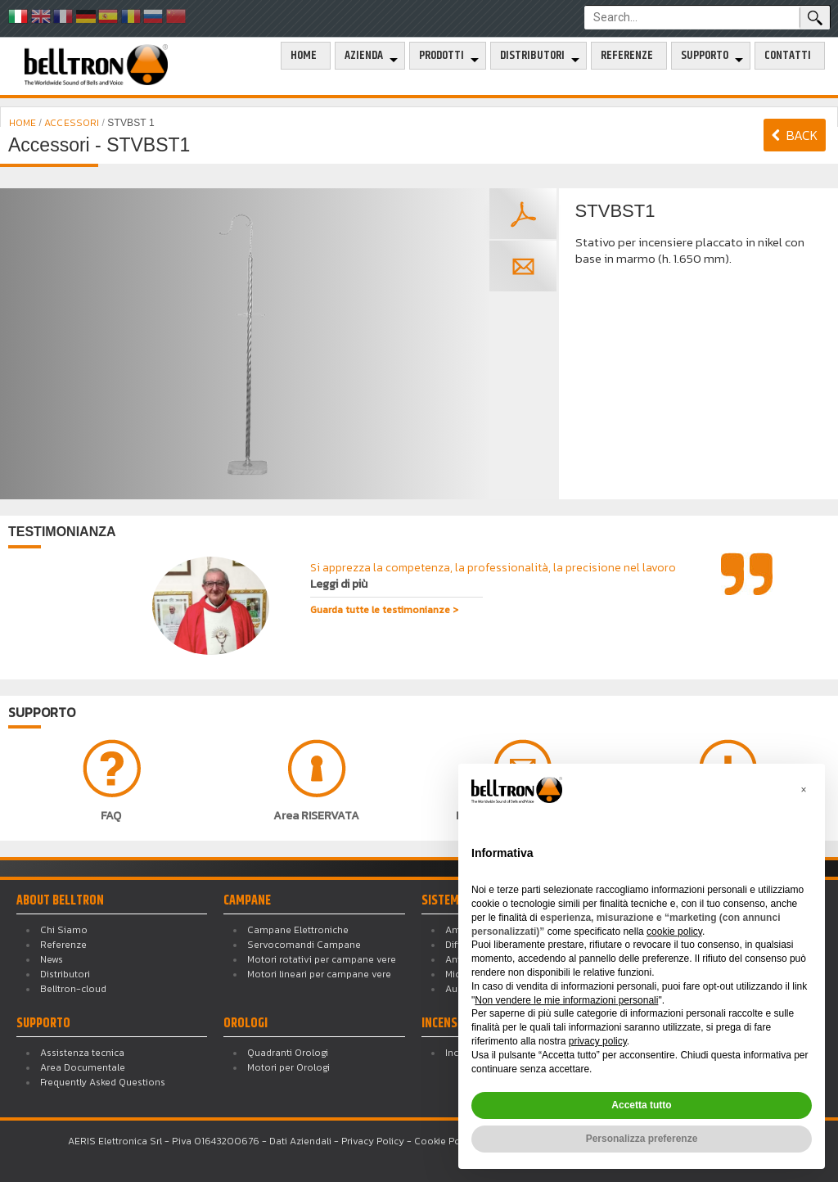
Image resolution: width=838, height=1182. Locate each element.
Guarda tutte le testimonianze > (384, 609)
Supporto (704, 56)
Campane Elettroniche (298, 930)
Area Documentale (82, 1067)
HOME (24, 122)
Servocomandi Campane (304, 944)
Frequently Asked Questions (102, 1082)
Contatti (787, 56)
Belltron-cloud (73, 988)
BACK (795, 135)
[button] (804, 790)
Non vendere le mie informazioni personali (566, 1000)
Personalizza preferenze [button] (642, 1138)
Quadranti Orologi (287, 1052)
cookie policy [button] (674, 931)
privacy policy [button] (598, 1041)
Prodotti (441, 56)
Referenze (627, 56)
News (51, 959)
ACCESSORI (71, 122)
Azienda (364, 56)
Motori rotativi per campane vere (321, 959)
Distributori (532, 56)
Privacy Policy (372, 1141)
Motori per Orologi (288, 1067)
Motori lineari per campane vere (319, 974)
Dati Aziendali (300, 1141)
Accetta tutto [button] (641, 1105)
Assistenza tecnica (82, 1052)
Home (304, 56)
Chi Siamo (64, 930)
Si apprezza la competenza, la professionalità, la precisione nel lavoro (493, 576)
